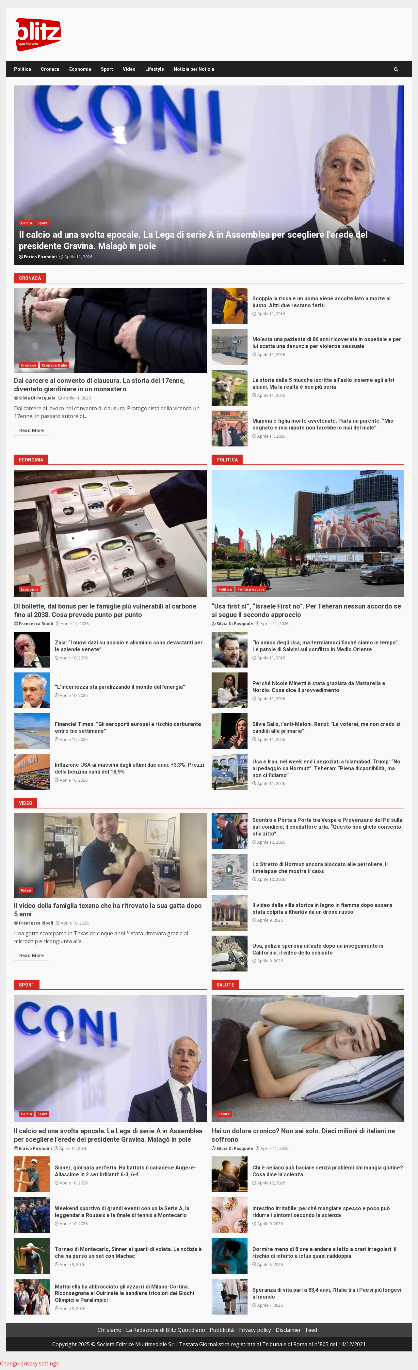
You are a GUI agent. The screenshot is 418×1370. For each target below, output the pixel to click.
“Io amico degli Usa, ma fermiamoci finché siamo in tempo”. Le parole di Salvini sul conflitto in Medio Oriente (230, 650)
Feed (311, 1329)
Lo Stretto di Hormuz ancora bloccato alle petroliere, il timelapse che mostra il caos (230, 872)
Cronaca (50, 69)
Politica (22, 69)
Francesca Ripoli (36, 623)
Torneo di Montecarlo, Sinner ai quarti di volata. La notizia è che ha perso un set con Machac (32, 1256)
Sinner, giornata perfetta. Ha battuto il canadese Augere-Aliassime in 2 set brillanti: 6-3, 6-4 (32, 1174)
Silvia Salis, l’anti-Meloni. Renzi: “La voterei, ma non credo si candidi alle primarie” (230, 731)
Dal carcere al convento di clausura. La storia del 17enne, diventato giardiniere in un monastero (110, 330)
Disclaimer (288, 1329)
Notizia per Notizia (194, 69)
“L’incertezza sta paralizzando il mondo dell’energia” (32, 690)
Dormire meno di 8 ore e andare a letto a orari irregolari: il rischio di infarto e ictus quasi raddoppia (230, 1256)
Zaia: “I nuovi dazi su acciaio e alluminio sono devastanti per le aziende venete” (32, 650)
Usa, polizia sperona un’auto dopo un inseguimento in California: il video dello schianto (230, 953)
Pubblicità (222, 1329)
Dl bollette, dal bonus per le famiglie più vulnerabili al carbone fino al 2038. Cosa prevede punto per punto (110, 533)
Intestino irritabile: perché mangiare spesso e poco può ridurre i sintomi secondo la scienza (230, 1215)
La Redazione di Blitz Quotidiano (165, 1329)
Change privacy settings (29, 1363)
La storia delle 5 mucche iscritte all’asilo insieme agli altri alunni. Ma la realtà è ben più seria (230, 388)
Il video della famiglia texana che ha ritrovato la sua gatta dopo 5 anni (110, 855)
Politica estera (251, 589)
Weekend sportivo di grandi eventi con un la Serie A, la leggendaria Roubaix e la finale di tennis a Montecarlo (32, 1215)
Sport (107, 69)
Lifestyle (154, 69)
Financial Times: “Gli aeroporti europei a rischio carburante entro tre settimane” (32, 731)
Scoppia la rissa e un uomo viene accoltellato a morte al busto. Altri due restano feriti (230, 306)
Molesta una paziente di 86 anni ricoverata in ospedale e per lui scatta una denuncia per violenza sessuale (230, 347)
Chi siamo (109, 1329)
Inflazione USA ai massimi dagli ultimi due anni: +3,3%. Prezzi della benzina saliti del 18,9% (32, 772)
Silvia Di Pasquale (37, 398)
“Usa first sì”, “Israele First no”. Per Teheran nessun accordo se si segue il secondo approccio (308, 533)
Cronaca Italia (54, 365)
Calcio (26, 223)
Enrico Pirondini (40, 257)
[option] (209, 175)
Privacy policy (254, 1329)
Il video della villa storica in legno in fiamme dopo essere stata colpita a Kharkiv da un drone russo (230, 913)
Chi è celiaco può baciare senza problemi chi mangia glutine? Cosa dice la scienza (230, 1174)
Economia (80, 69)
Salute (224, 1114)
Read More (31, 430)
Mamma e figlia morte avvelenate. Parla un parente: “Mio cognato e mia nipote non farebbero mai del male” (230, 428)
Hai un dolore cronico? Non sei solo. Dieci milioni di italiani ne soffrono (308, 1058)
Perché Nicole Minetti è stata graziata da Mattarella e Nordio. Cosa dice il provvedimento (230, 690)
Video (129, 69)
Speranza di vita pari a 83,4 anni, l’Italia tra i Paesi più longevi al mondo (230, 1297)
